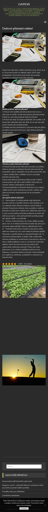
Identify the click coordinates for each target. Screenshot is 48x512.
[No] (45, 505)
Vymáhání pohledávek (10, 495)
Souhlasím (24, 508)
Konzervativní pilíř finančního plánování (17, 481)
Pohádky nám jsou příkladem (13, 491)
